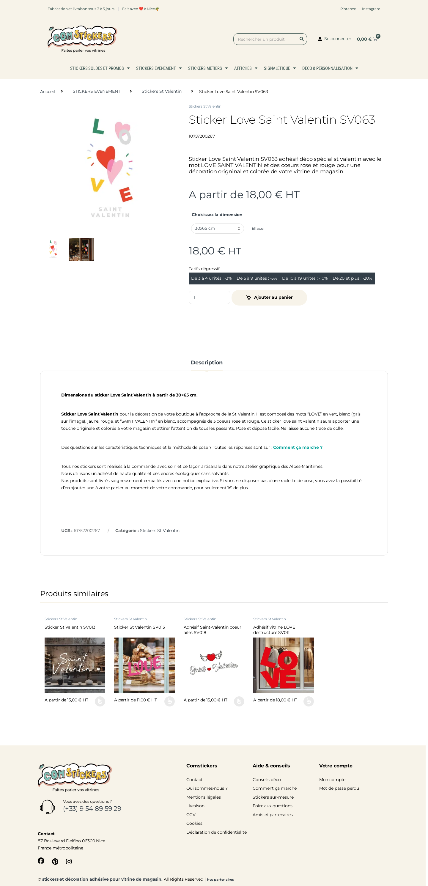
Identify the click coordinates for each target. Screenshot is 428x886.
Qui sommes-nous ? (207, 788)
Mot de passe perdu (339, 788)
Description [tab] (207, 363)
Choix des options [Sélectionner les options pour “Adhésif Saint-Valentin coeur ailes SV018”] (239, 701)
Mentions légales (203, 797)
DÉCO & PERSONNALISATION (330, 68)
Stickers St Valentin (161, 91)
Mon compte (332, 779)
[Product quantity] (209, 297)
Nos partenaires (220, 879)
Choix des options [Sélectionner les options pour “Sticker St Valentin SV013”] (100, 701)
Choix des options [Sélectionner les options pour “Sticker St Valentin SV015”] (169, 701)
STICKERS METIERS (208, 68)
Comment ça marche (275, 788)
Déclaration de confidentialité (216, 832)
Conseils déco (267, 779)
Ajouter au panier (273, 297)
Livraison (195, 805)
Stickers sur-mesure (273, 797)
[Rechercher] (303, 39)
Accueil (47, 91)
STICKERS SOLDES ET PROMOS (100, 68)
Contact (194, 779)
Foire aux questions (272, 805)
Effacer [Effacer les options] (258, 228)
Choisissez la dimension (217, 214)
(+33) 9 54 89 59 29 (92, 809)
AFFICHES (245, 68)
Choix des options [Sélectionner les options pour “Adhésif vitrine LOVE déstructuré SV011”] (308, 701)
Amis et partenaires (272, 814)
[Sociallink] (41, 860)
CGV (191, 814)
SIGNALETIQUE (279, 68)
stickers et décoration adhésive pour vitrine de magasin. (102, 879)
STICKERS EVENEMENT (158, 68)
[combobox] (270, 39)
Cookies (194, 823)
